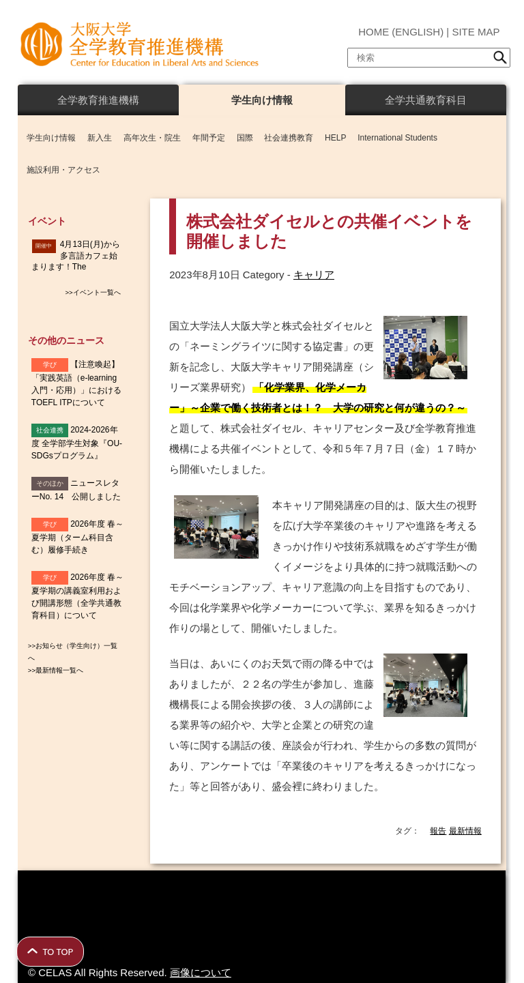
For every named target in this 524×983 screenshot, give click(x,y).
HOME (373, 32)
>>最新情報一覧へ (55, 670)
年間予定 (208, 138)
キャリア (313, 274)
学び (50, 364)
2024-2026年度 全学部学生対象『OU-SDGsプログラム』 (76, 442)
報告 (438, 831)
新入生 (99, 138)
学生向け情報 (262, 100)
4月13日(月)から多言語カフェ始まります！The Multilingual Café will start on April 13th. (77, 267)
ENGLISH (417, 32)
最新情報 (465, 831)
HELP (335, 138)
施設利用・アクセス (63, 170)
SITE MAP (475, 32)
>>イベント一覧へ (92, 292)
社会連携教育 (288, 138)
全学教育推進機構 (98, 100)
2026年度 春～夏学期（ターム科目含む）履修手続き (77, 537)
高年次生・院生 (152, 138)
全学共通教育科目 (426, 100)
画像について (200, 972)
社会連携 (49, 430)
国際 (245, 138)
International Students (397, 138)
